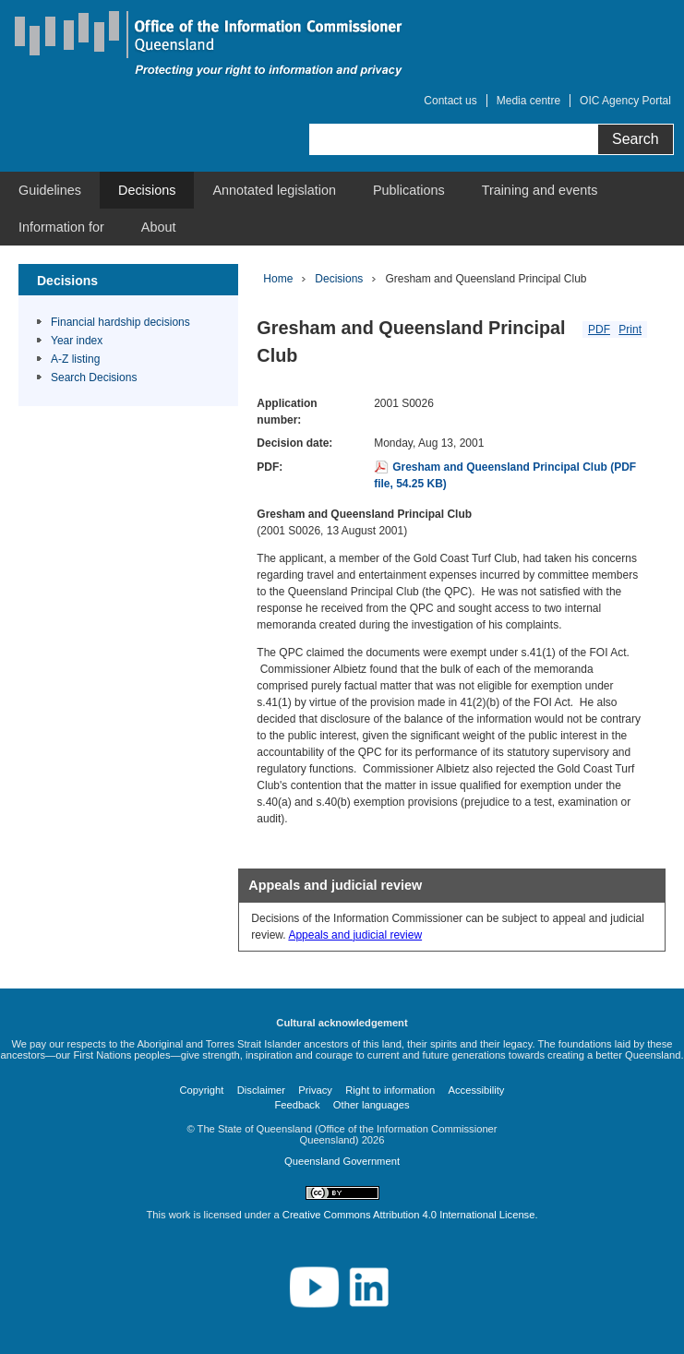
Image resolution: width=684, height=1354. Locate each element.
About (158, 227)
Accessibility (477, 1090)
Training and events (540, 190)
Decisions (146, 190)
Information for (61, 227)
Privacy (315, 1090)
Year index (76, 340)
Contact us (450, 100)
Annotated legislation (274, 190)
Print (630, 329)
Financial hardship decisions (120, 322)
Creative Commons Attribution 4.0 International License (408, 1214)
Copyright (202, 1090)
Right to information (390, 1090)
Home (278, 278)
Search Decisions (94, 377)
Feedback (296, 1104)
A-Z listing (75, 359)
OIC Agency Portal (625, 100)
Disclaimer (261, 1090)
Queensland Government (342, 1161)
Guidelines (49, 190)
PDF (599, 329)
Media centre (528, 100)
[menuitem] (50, 190)
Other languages (371, 1104)
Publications (409, 190)
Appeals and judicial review (355, 935)
